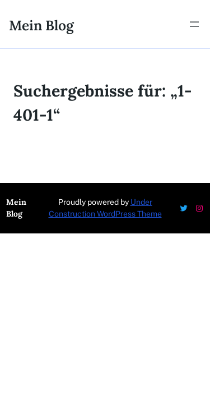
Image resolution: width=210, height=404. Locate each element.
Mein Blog (41, 25)
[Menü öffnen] (194, 24)
